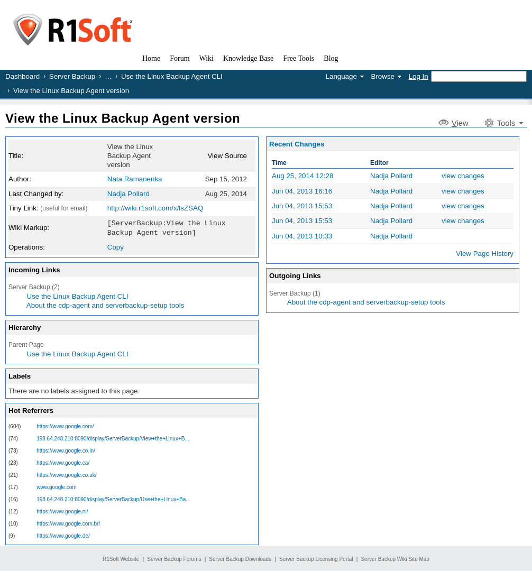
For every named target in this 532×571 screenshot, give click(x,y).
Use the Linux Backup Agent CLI (172, 76)
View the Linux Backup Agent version (122, 118)
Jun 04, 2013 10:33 (302, 236)
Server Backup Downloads (240, 558)
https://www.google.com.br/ (68, 523)
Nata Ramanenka (134, 179)
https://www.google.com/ (65, 425)
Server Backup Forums (174, 558)
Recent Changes (296, 144)
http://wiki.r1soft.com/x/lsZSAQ (155, 208)
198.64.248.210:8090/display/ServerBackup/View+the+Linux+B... (112, 437)
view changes (463, 176)
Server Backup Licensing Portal (316, 558)
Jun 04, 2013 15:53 (302, 206)
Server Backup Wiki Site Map (395, 558)
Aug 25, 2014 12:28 (302, 176)
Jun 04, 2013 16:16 (302, 191)
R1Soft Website (121, 558)
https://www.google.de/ (63, 535)
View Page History (484, 253)
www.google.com (56, 486)
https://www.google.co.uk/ (66, 474)
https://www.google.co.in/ (65, 450)
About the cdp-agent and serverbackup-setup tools (105, 304)
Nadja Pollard (128, 194)
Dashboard (22, 76)
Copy (115, 246)
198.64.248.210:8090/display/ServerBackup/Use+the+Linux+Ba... (113, 498)
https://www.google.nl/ (62, 510)
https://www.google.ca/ (62, 462)
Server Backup (72, 76)
